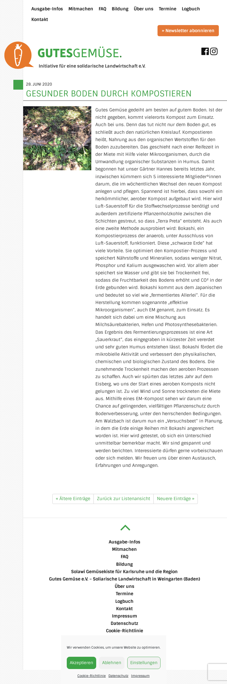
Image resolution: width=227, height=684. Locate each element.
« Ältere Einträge (73, 498)
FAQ (124, 557)
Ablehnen (111, 662)
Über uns (124, 586)
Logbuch (124, 601)
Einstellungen (144, 662)
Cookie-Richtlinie (91, 676)
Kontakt (124, 609)
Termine (124, 594)
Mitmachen (124, 549)
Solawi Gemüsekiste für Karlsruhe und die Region (124, 571)
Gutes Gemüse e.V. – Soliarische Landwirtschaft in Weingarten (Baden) (124, 579)
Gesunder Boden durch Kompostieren (109, 93)
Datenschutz (118, 676)
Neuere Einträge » (175, 498)
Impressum (140, 676)
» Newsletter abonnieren (188, 31)
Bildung (124, 564)
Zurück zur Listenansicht (123, 498)
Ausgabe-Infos (124, 542)
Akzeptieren (81, 662)
